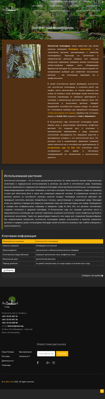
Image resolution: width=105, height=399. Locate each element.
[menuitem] (89, 3)
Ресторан (6, 356)
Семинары (6, 365)
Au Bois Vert (9, 382)
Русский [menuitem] (89, 3)
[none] (89, 3)
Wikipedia (8, 270)
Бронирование (25, 352)
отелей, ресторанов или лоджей (61, 113)
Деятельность (8, 361)
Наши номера (8, 352)
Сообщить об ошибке (92, 275)
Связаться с (24, 356)
